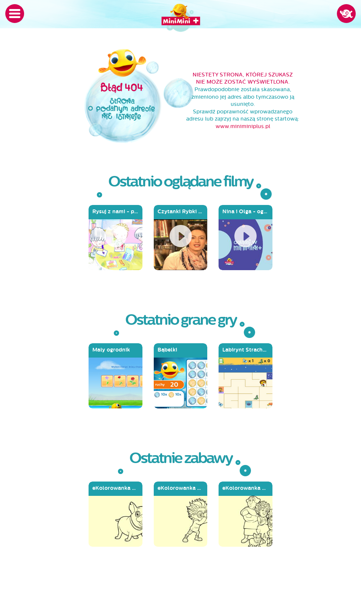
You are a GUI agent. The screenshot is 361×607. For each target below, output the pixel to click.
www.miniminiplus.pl (243, 126)
